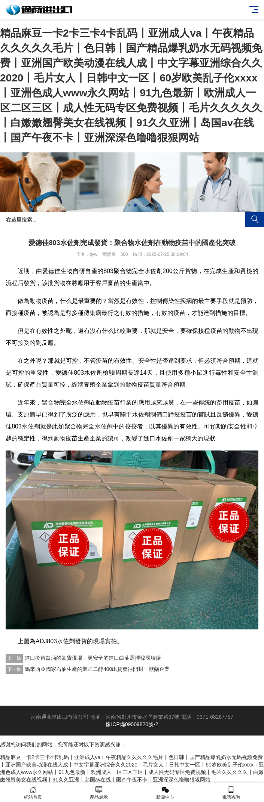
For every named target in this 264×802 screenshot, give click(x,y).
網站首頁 (33, 793)
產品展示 (99, 793)
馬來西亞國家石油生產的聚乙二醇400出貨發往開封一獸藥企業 (97, 669)
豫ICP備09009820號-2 (132, 724)
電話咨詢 (231, 793)
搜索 (254, 219)
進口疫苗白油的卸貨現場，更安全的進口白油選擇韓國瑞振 (93, 658)
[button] (129, 205)
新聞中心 (165, 793)
